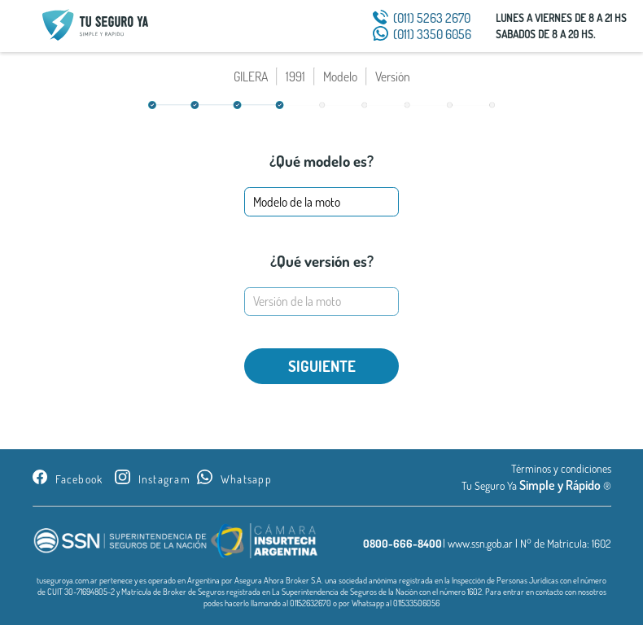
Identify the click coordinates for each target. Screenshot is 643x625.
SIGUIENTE (322, 365)
